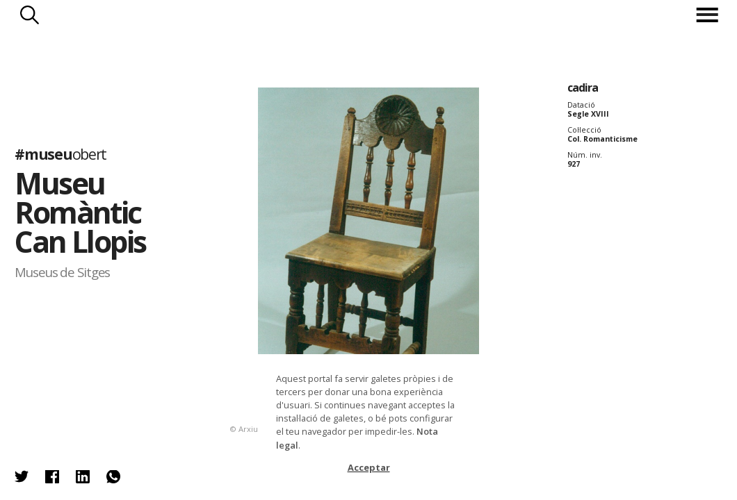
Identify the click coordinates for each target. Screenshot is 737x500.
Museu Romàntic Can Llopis (80, 211)
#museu (60, 154)
